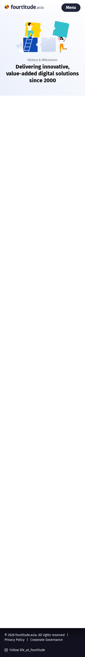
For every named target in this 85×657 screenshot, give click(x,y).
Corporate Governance (46, 640)
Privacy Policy (14, 640)
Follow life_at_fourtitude (25, 650)
